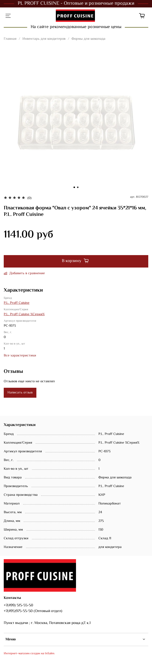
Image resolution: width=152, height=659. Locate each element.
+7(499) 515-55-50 (18, 605)
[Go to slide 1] (74, 187)
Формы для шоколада (88, 39)
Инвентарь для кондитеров (44, 39)
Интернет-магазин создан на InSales (29, 653)
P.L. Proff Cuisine (16, 303)
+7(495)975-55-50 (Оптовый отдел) (33, 611)
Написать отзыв (20, 392)
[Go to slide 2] (77, 187)
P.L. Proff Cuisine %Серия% (24, 314)
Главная (10, 39)
